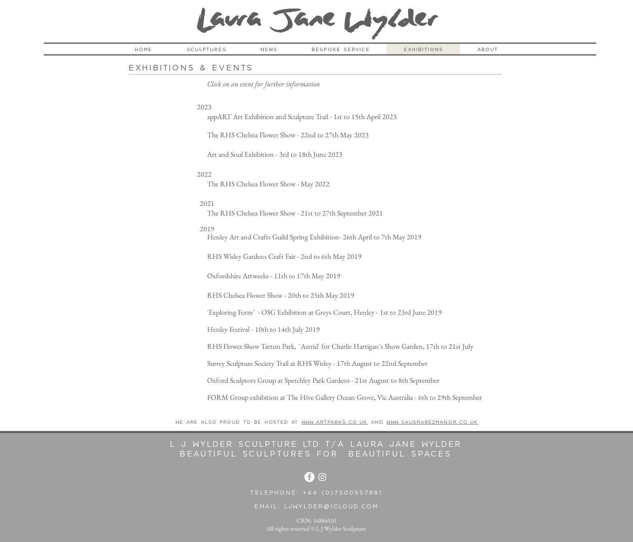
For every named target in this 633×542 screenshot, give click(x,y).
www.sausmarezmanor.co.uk (433, 422)
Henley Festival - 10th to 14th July (255, 329)
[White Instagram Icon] (322, 477)
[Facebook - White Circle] (309, 477)
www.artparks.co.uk (335, 422)
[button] (206, 49)
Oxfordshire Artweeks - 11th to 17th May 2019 (274, 275)
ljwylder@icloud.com (331, 506)
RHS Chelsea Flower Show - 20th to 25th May (272, 295)
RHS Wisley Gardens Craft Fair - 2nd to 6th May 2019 (284, 256)
